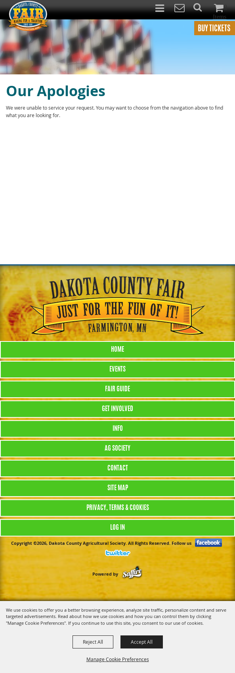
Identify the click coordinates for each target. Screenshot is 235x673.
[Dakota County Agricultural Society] (28, 15)
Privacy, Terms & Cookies (117, 508)
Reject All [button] (93, 642)
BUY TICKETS (214, 29)
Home (117, 350)
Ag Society (117, 449)
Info (118, 429)
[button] (202, 9)
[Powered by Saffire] (132, 574)
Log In (117, 528)
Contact (117, 468)
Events (117, 369)
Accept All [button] (142, 642)
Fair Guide (117, 389)
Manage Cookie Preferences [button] (117, 659)
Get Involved (117, 409)
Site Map (117, 488)
